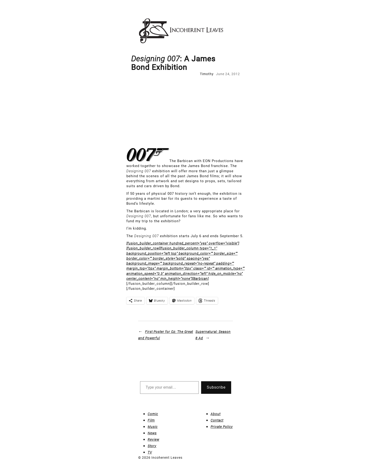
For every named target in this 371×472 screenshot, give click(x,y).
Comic (153, 414)
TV (150, 452)
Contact (217, 420)
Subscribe (216, 387)
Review (153, 439)
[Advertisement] (185, 112)
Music (153, 427)
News (152, 433)
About (216, 414)
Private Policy (222, 427)
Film (151, 420)
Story (152, 446)
